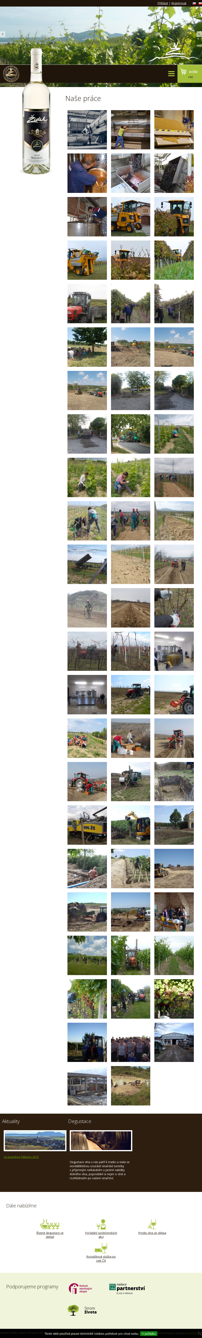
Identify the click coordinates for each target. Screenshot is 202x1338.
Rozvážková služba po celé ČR (101, 1253)
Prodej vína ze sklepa (152, 1227)
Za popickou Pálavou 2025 (21, 1157)
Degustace (79, 1121)
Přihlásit (162, 3)
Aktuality (11, 1121)
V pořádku (149, 1333)
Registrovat (178, 3)
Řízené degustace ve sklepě (50, 1229)
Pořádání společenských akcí (101, 1229)
